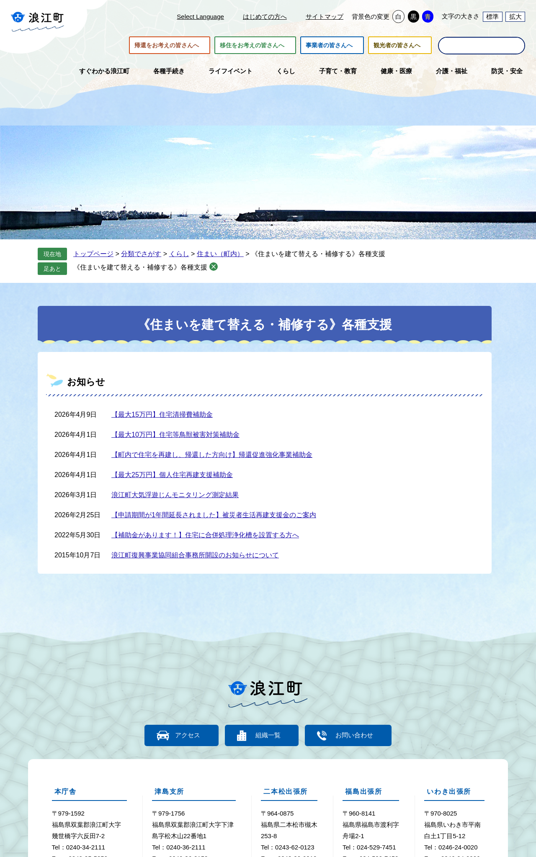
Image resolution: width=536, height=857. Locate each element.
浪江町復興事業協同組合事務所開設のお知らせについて (195, 555)
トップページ (93, 253)
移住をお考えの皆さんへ (252, 45)
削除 (213, 266)
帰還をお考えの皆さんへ (166, 45)
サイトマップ (324, 16)
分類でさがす (141, 253)
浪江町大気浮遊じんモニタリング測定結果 (175, 494)
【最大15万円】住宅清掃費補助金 (162, 414)
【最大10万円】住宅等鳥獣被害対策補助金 (175, 434)
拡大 (515, 16)
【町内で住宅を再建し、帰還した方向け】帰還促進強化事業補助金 (211, 454)
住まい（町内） (220, 253)
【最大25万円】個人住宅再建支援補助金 (172, 474)
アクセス (186, 735)
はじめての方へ (265, 16)
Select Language (200, 16)
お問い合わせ (356, 735)
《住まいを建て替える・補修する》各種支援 (140, 267)
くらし (179, 253)
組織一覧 (268, 735)
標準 (492, 16)
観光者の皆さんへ (397, 45)
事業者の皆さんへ (329, 45)
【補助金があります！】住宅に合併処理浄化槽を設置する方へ (205, 535)
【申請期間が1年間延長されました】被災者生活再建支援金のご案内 (213, 514)
